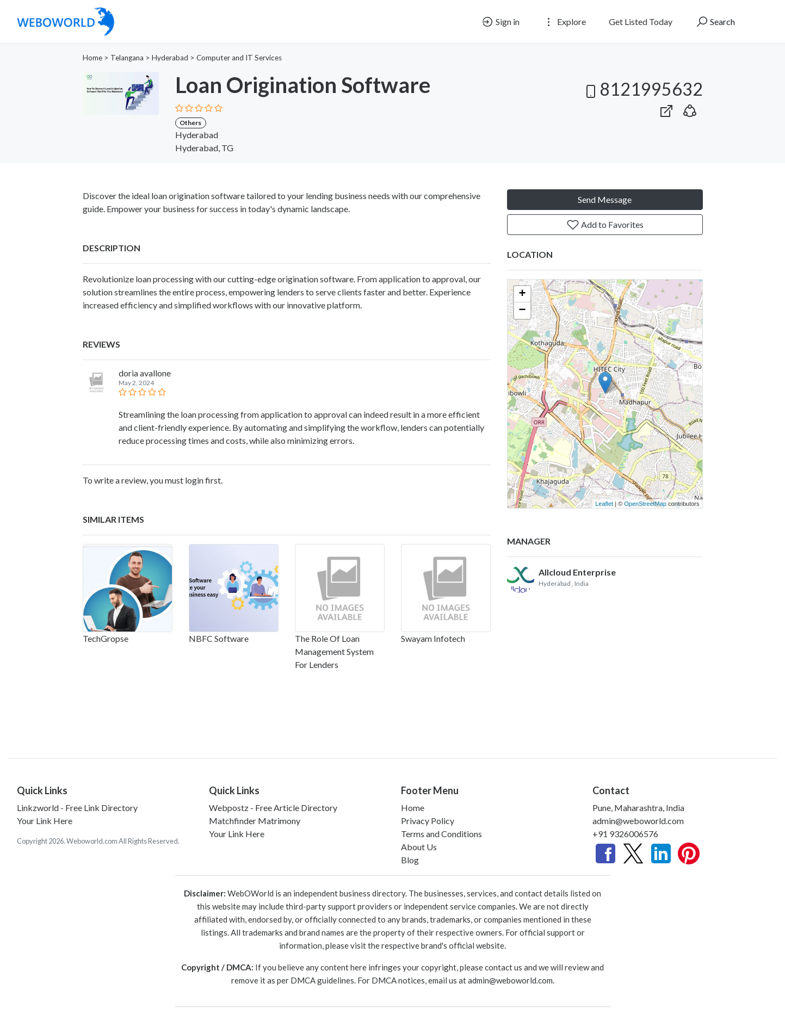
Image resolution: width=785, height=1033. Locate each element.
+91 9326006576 (625, 833)
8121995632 (642, 89)
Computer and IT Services (239, 57)
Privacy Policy (427, 820)
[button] (690, 108)
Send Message (605, 199)
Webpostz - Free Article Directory (273, 807)
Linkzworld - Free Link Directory (77, 807)
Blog (410, 860)
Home (92, 57)
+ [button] (522, 294)
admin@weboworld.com (638, 820)
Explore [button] (564, 21)
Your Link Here (44, 820)
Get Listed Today (640, 21)
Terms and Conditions (441, 833)
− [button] (522, 310)
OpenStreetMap (645, 503)
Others (190, 123)
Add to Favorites (605, 224)
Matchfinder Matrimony (254, 820)
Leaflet (604, 503)
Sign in (500, 21)
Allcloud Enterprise (577, 572)
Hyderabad (170, 57)
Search (715, 21)
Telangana (127, 57)
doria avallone (145, 373)
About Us (419, 847)
